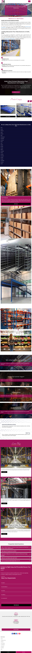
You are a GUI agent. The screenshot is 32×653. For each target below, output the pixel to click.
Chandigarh (2, 160)
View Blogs (4, 503)
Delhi (1, 127)
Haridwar (2, 162)
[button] (2, 10)
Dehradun (2, 140)
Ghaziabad (2, 138)
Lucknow (2, 154)
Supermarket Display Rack (24, 116)
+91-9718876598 (16, 623)
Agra (1, 135)
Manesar (2, 130)
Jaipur (2, 163)
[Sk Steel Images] (16, 318)
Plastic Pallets (8, 116)
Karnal (2, 129)
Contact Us (16, 92)
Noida (2, 141)
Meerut (2, 149)
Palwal (2, 152)
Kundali (2, 146)
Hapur (2, 132)
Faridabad (2, 151)
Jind (1, 143)
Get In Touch (16, 629)
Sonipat (2, 157)
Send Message (16, 605)
